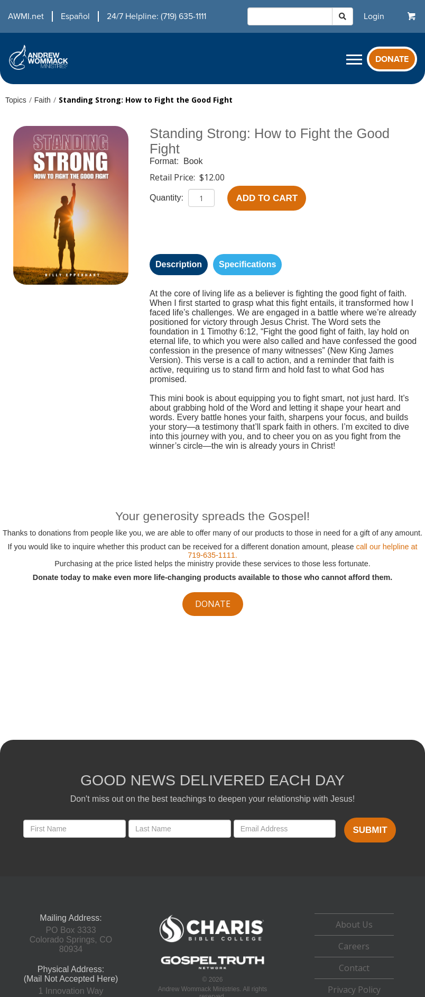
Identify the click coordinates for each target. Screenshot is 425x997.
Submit (370, 830)
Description (178, 264)
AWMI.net (26, 16)
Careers (353, 946)
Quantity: (168, 197)
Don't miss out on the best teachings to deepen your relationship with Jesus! (212, 798)
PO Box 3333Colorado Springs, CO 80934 (71, 940)
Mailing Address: (70, 917)
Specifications (247, 264)
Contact (354, 968)
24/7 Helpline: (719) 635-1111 (156, 16)
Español (75, 16)
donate (212, 604)
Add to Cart (267, 198)
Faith (42, 100)
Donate (392, 59)
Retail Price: (173, 177)
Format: (165, 161)
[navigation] (103, 16)
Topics (15, 100)
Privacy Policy (354, 989)
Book (192, 161)
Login (374, 16)
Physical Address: (71, 969)
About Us (354, 924)
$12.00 (212, 177)
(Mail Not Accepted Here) (71, 978)
